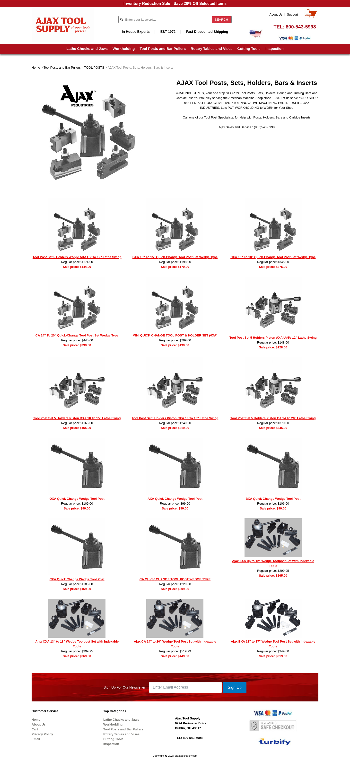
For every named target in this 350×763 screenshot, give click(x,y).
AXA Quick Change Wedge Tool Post (175, 498)
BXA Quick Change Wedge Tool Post (272, 498)
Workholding (124, 48)
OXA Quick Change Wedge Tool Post (77, 498)
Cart (35, 729)
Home (36, 67)
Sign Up (235, 687)
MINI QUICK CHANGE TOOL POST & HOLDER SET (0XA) (174, 335)
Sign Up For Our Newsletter (124, 687)
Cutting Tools (249, 48)
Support (292, 14)
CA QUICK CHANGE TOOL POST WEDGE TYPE (175, 579)
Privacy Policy (42, 734)
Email (36, 739)
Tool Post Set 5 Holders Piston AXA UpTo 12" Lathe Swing (273, 337)
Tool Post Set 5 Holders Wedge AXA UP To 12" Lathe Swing (77, 257)
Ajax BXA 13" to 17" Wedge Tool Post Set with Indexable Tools (273, 644)
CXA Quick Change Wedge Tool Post (77, 579)
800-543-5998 (301, 26)
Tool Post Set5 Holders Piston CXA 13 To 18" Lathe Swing (175, 418)
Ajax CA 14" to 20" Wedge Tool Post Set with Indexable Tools (175, 644)
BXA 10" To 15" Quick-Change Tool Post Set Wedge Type (175, 257)
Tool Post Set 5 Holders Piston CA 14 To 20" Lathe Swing (273, 418)
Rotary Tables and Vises (211, 48)
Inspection (274, 48)
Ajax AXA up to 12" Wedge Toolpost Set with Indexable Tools (273, 563)
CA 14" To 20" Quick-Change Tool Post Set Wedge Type (77, 335)
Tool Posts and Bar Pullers (163, 48)
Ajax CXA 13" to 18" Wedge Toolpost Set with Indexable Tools (77, 644)
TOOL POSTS (94, 67)
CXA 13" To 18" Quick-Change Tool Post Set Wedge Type (272, 257)
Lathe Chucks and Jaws (87, 48)
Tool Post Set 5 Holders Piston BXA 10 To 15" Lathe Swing (77, 418)
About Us (275, 14)
